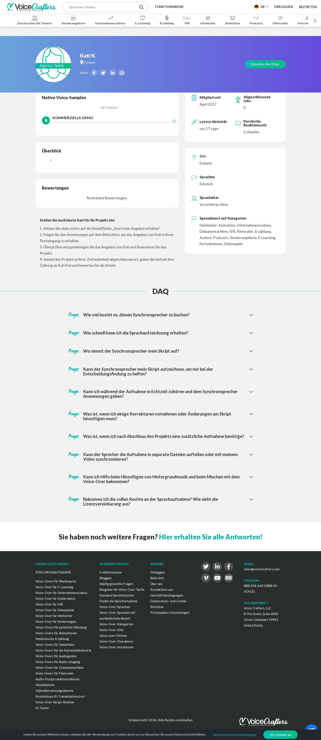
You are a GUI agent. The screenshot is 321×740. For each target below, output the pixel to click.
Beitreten (308, 7)
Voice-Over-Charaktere (116, 641)
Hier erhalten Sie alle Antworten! (210, 537)
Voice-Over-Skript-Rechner (55, 702)
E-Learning (142, 20)
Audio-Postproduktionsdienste (57, 679)
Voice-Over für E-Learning (54, 587)
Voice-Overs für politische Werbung (61, 627)
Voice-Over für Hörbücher (54, 616)
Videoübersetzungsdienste (54, 690)
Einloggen (157, 572)
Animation (232, 20)
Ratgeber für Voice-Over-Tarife (121, 589)
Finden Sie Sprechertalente (118, 601)
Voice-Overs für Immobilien (54, 644)
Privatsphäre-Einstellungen (170, 612)
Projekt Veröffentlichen (226, 7)
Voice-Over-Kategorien (116, 624)
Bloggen (105, 578)
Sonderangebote (73, 20)
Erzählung (167, 20)
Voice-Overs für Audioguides (56, 656)
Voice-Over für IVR (49, 604)
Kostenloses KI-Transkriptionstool (60, 696)
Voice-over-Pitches (113, 635)
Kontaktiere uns (161, 589)
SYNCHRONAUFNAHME (53, 572)
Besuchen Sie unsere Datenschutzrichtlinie (175, 734)
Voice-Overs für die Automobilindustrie (63, 650)
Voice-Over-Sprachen (114, 607)
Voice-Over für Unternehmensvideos (61, 593)
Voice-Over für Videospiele (54, 610)
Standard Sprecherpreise (116, 595)
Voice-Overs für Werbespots (56, 581)
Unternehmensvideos (110, 20)
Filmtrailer (280, 20)
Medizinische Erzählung (52, 639)
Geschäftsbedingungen (166, 595)
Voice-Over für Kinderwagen (55, 621)
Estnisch (109, 108)
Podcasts (256, 20)
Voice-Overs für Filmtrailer (54, 673)
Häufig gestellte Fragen (116, 584)
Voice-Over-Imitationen (116, 647)
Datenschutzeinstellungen (234, 735)
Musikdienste (44, 685)
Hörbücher (207, 20)
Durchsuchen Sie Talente (34, 20)
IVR (187, 20)
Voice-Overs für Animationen (56, 633)
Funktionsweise (110, 572)
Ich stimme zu (281, 735)
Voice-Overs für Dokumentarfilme (59, 667)
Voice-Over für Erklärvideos (55, 598)
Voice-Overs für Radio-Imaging (57, 662)
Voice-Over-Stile (111, 630)
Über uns (156, 584)
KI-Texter (42, 708)
